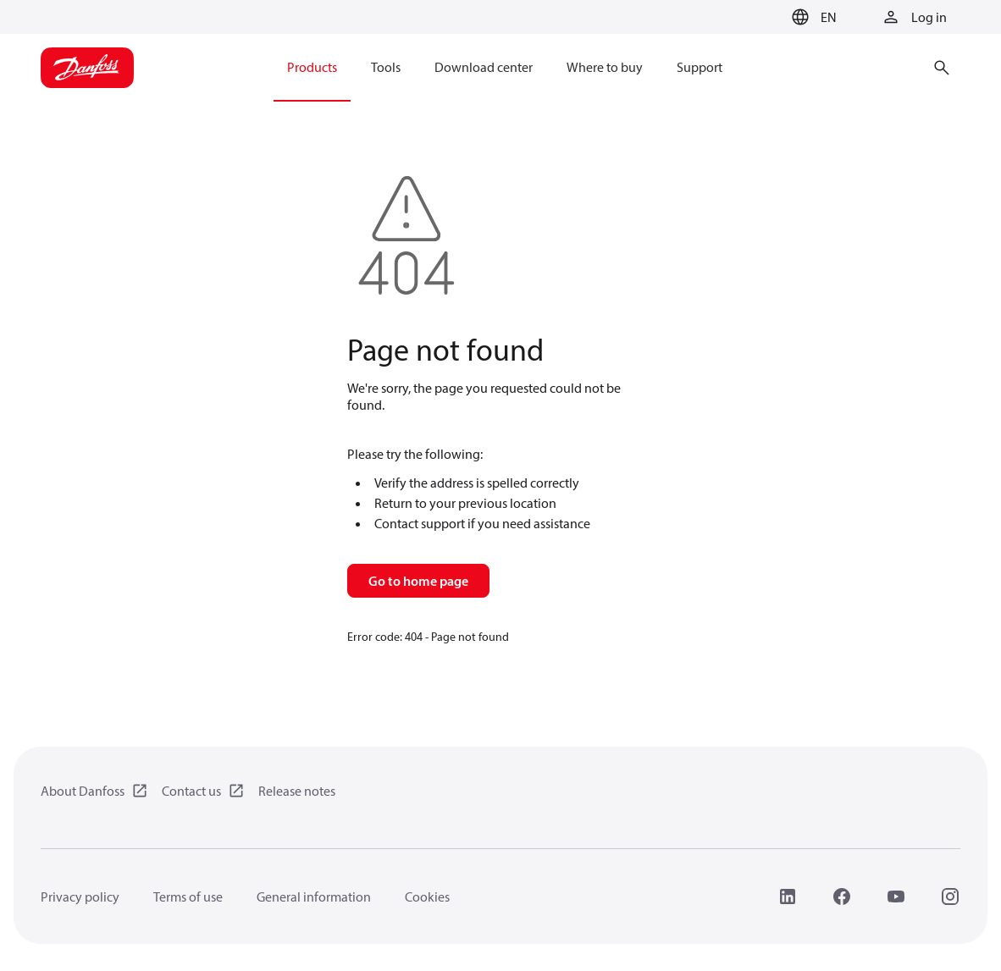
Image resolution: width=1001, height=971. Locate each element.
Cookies (427, 896)
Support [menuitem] (699, 66)
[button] (812, 16)
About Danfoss (82, 790)
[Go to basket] (757, 17)
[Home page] (87, 67)
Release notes (296, 790)
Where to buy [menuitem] (605, 66)
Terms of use (188, 896)
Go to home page (418, 580)
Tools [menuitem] (386, 66)
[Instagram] (950, 896)
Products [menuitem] (312, 66)
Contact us (191, 790)
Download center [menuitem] (483, 66)
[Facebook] (842, 896)
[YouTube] (896, 896)
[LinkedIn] (787, 896)
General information (314, 896)
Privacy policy (80, 896)
